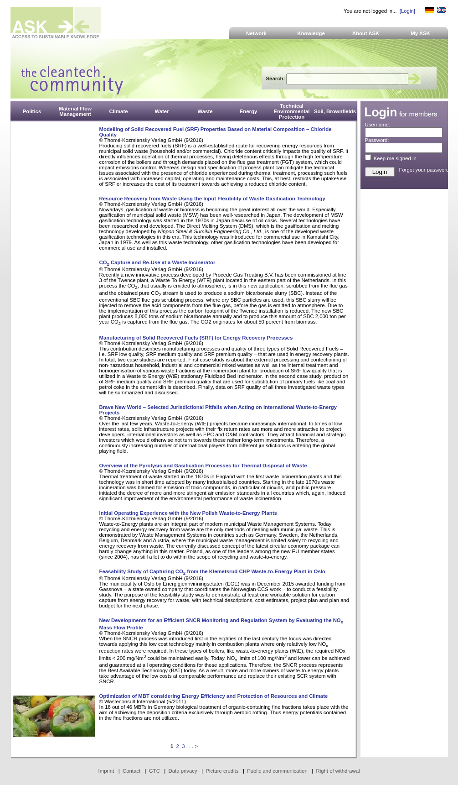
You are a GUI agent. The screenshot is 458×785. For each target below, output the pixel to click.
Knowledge (311, 33)
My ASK (420, 33)
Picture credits (222, 771)
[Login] (407, 11)
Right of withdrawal (338, 771)
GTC (154, 771)
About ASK (366, 33)
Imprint (106, 771)
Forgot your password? (425, 170)
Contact (131, 771)
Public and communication (277, 771)
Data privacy (183, 771)
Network (256, 33)
